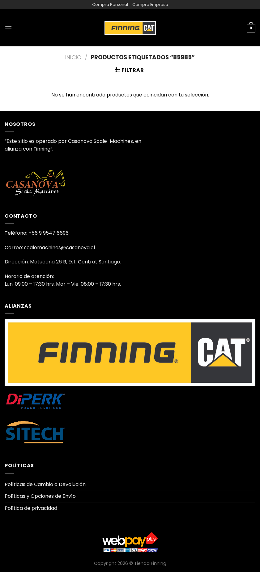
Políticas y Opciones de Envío (40, 496)
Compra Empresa (150, 4)
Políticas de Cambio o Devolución (45, 484)
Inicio (73, 57)
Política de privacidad (31, 508)
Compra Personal (110, 4)
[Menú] (8, 28)
